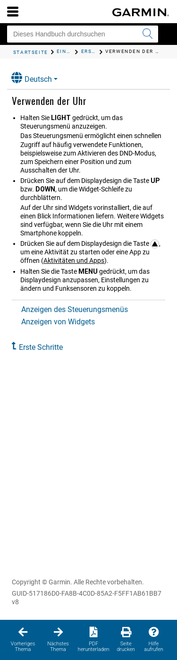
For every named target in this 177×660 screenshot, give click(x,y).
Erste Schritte (41, 347)
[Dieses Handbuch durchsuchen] (82, 34)
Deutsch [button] (31, 78)
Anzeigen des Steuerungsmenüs (74, 309)
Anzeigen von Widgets (58, 321)
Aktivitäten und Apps (73, 260)
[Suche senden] (147, 34)
